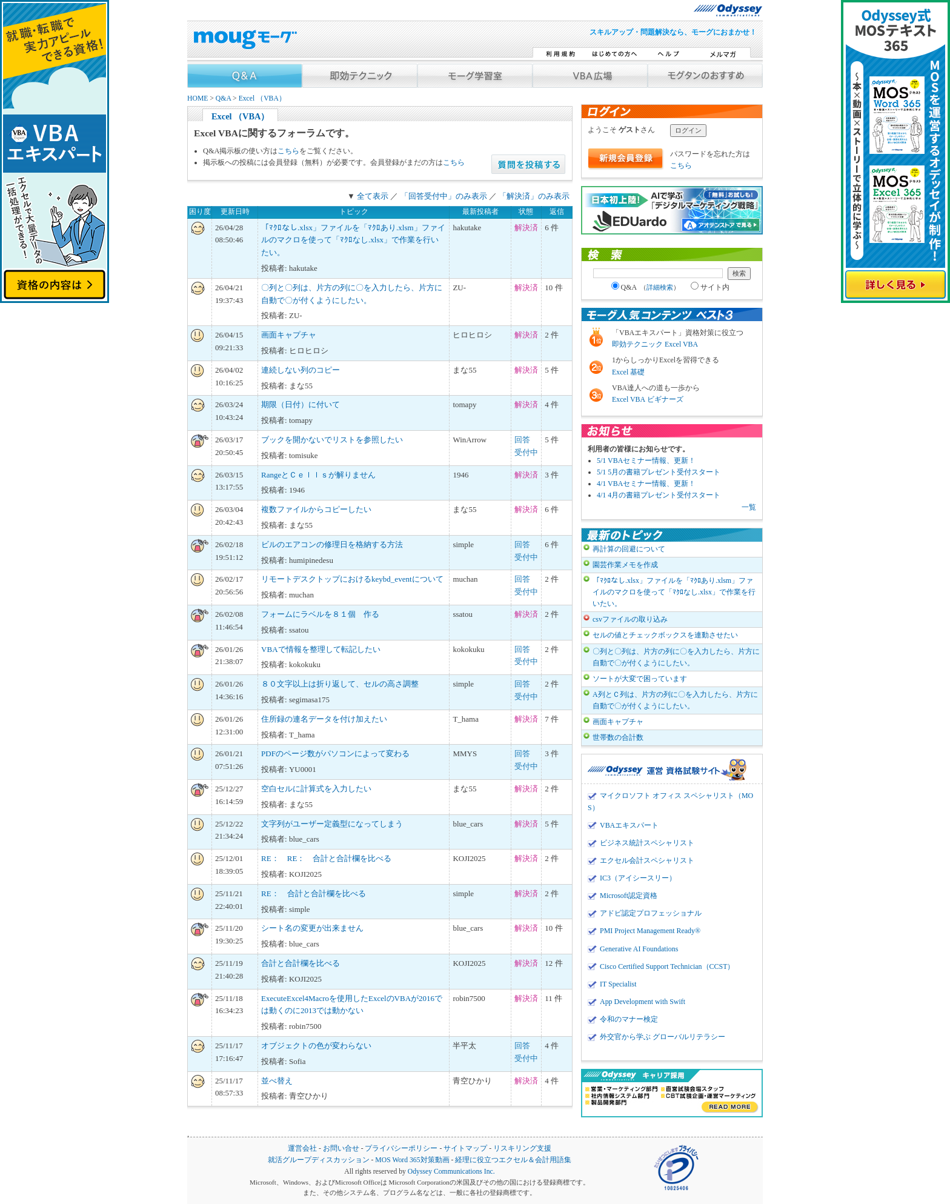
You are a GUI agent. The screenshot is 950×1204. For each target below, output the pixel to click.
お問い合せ (341, 1148)
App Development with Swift (642, 1001)
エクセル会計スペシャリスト (647, 860)
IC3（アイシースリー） (638, 878)
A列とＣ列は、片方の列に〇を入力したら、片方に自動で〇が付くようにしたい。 (675, 700)
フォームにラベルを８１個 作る (320, 614)
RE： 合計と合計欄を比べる (313, 893)
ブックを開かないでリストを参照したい (332, 439)
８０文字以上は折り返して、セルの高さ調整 (340, 683)
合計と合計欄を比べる (300, 963)
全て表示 (372, 196)
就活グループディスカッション (319, 1160)
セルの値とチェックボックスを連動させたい (665, 635)
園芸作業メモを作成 (625, 564)
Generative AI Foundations (639, 949)
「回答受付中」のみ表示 (443, 196)
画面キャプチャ (288, 334)
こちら (288, 151)
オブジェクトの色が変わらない (316, 1045)
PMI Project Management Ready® (650, 930)
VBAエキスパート (629, 825)
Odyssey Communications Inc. (451, 1172)
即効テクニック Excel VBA (655, 344)
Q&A (223, 98)
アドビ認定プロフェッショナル (651, 913)
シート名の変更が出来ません (312, 928)
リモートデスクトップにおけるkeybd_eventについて (352, 579)
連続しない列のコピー (300, 369)
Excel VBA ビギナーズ (647, 399)
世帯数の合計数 (618, 737)
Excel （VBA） (262, 98)
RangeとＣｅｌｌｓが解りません (318, 474)
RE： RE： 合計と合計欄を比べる (326, 858)
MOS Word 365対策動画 (412, 1160)
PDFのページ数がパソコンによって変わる (335, 753)
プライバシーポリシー (401, 1148)
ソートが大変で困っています (640, 678)
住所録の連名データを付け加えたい (324, 718)
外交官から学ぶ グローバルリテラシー (662, 1037)
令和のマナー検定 (629, 1019)
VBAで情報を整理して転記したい (320, 649)
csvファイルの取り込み (630, 619)
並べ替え (277, 1080)
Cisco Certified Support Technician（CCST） (667, 966)
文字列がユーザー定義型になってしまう (332, 823)
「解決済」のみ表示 (534, 196)
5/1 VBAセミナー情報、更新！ (646, 460)
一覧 (749, 507)
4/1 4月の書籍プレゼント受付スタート (658, 495)
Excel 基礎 (628, 372)
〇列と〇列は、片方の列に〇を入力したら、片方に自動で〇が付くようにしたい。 (676, 657)
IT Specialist (618, 984)
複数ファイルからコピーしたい (316, 509)
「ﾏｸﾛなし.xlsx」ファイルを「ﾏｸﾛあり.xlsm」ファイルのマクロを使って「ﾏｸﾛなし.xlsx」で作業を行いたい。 (353, 240)
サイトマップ (465, 1148)
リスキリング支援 (522, 1148)
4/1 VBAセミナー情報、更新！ (646, 483)
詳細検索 (659, 287)
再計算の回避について (629, 549)
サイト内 (710, 287)
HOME (197, 98)
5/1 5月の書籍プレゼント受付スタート (658, 472)
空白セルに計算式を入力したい (316, 788)
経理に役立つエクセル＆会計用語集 (513, 1160)
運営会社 (302, 1148)
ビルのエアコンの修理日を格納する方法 (332, 544)
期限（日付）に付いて (300, 404)
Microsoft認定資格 (628, 895)
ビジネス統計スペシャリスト (647, 843)
